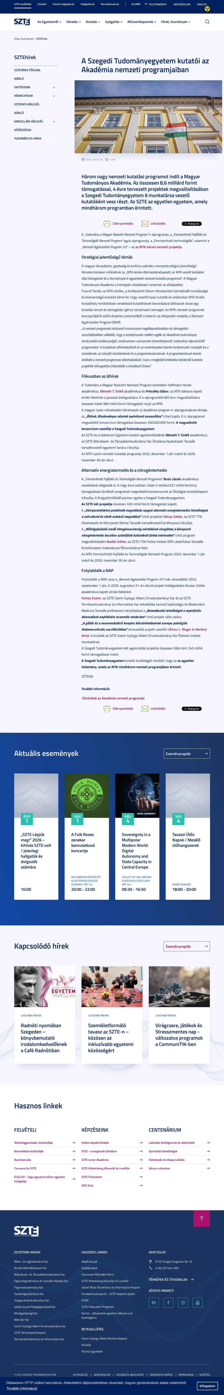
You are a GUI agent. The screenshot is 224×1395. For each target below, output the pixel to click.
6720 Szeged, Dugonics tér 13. (174, 1261)
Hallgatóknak (88, 4)
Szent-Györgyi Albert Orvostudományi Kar (40, 1326)
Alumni (135, 4)
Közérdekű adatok (161, 1374)
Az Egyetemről (48, 21)
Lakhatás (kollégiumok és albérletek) (172, 1143)
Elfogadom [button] (207, 1386)
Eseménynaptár (178, 753)
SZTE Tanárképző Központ (30, 1333)
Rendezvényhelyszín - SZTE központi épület (108, 1294)
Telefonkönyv (158, 4)
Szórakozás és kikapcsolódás (167, 1160)
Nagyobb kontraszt (207, 8)
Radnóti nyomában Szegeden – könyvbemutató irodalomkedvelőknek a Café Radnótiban (44, 1038)
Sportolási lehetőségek (163, 1151)
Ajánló (19, 78)
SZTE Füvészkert (91, 1177)
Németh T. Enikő (111, 391)
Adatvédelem (182, 4)
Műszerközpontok (140, 21)
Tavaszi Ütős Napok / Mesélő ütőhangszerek (186, 839)
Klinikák (86, 1345)
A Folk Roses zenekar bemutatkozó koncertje (83, 842)
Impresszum (186, 1374)
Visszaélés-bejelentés (130, 1374)
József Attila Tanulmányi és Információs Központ (110, 1287)
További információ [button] (22, 1388)
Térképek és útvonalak (168, 1279)
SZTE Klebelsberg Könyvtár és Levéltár (105, 1168)
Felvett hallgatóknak (63, 4)
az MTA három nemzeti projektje (158, 246)
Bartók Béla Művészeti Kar (30, 1268)
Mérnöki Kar (21, 1320)
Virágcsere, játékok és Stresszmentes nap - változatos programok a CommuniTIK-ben (179, 1035)
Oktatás (72, 21)
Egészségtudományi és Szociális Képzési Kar (41, 1281)
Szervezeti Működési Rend (97, 1274)
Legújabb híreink (31, 1015)
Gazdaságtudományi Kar (29, 1294)
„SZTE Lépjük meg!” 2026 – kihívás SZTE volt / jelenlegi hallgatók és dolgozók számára (36, 850)
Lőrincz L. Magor (179, 629)
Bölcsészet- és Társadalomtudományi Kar (39, 1274)
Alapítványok (89, 1261)
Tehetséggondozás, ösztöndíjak (33, 1143)
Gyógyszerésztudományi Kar (31, 1300)
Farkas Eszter (91, 598)
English (202, 4)
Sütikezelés (80, 1374)
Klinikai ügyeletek (92, 1351)
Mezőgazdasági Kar (26, 1313)
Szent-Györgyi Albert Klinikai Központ (104, 1338)
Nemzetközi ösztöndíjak (29, 1151)
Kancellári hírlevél (28, 121)
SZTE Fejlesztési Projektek (97, 1307)
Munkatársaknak (110, 4)
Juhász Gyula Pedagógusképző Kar (35, 1307)
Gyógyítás (112, 21)
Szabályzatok (89, 1268)
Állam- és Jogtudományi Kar (31, 1261)
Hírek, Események (174, 21)
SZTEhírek (41, 38)
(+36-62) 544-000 (167, 1268)
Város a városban (159, 1168)
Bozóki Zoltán (116, 541)
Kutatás (91, 21)
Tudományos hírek (27, 138)
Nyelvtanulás (22, 1160)
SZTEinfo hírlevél (27, 104)
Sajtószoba (22, 87)
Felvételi (42, 4)
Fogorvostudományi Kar (28, 1287)
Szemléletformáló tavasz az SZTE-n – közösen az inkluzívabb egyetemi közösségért (111, 1038)
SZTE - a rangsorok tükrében (99, 1151)
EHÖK (85, 1300)
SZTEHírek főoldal (27, 70)
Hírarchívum (23, 96)
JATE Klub (87, 1185)
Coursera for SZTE (25, 1168)
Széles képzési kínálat (95, 1143)
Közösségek (22, 130)
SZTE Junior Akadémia (95, 1160)
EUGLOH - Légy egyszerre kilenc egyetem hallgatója (39, 1179)
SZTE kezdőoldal (22, 4)
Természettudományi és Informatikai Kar (39, 1339)
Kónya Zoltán (173, 516)
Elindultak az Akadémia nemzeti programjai (113, 698)
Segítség (204, 1374)
